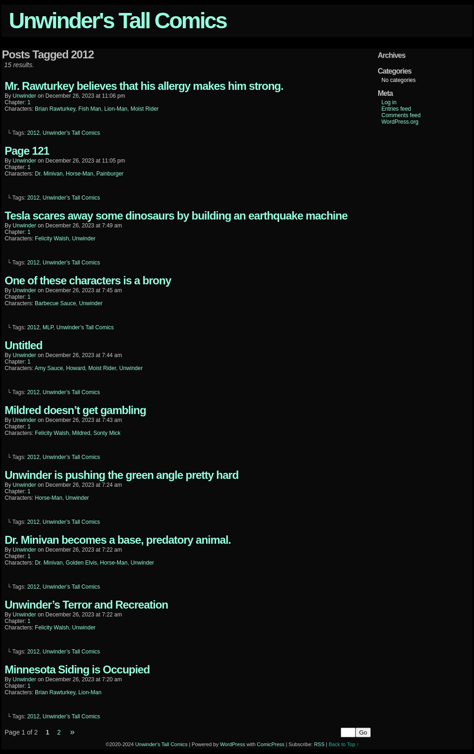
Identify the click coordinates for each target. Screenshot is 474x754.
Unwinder (84, 238)
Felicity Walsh (52, 238)
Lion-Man (115, 109)
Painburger (110, 173)
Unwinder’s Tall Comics (71, 133)
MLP (48, 327)
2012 (33, 133)
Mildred (81, 433)
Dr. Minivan (48, 173)
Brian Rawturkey (55, 109)
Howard (75, 368)
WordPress (232, 744)
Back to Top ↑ (344, 744)
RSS (319, 744)
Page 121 (27, 151)
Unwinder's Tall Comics (117, 20)
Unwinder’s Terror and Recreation (86, 604)
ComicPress (270, 744)
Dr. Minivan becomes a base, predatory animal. (118, 540)
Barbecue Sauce (55, 303)
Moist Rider (145, 109)
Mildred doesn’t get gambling (75, 410)
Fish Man (89, 109)
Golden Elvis (81, 562)
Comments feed (401, 115)
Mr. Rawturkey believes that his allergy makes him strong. (144, 86)
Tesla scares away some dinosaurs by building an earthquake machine (176, 215)
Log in (389, 102)
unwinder (24, 96)
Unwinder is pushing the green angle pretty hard (121, 475)
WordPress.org (399, 122)
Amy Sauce (49, 368)
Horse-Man (79, 173)
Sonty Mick (107, 433)
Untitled (23, 345)
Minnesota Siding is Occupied (77, 669)
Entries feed (396, 109)
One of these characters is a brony (88, 280)
